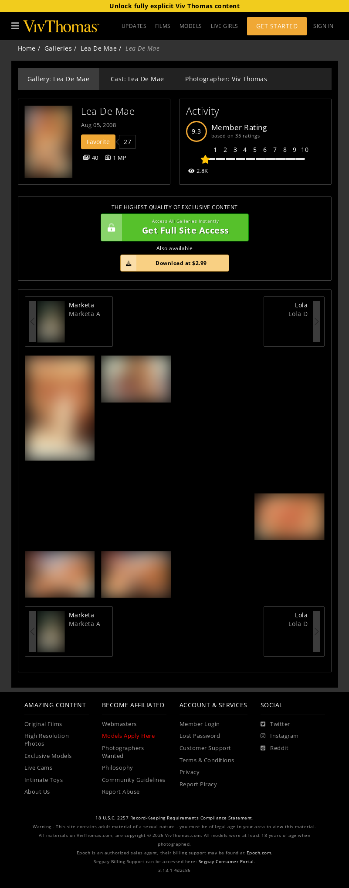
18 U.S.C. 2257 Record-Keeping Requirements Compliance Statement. (174, 818)
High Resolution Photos (46, 739)
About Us (37, 791)
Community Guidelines (134, 780)
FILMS (163, 26)
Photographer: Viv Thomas (226, 79)
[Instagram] (280, 736)
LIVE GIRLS (224, 26)
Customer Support (205, 748)
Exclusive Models (48, 756)
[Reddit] (275, 748)
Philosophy (117, 767)
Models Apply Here (128, 736)
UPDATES (134, 26)
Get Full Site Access (172, 227)
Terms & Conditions (207, 760)
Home (27, 48)
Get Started (277, 26)
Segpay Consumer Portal (226, 861)
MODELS (191, 26)
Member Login (200, 724)
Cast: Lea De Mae (137, 79)
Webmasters (119, 724)
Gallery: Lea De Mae (58, 79)
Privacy (190, 772)
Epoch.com (259, 853)
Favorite (98, 142)
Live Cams (38, 767)
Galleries (58, 48)
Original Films (43, 724)
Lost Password (200, 736)
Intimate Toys (43, 780)
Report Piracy (198, 784)
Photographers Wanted (123, 752)
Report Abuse (121, 791)
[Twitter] (275, 724)
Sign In (323, 26)
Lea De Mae (99, 48)
